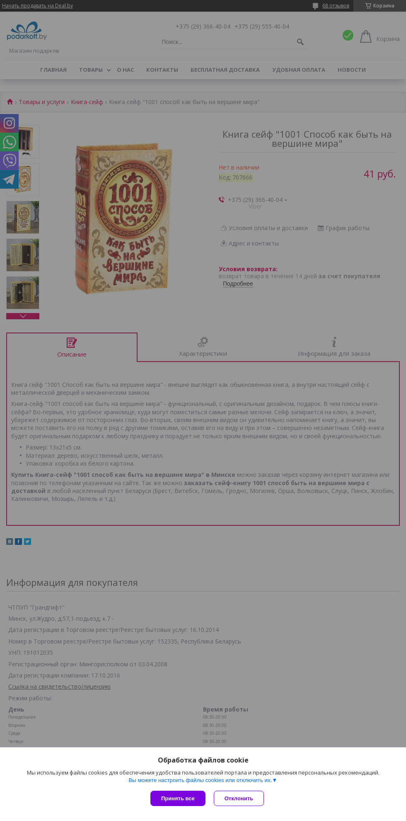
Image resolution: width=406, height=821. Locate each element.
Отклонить (239, 798)
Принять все (178, 798)
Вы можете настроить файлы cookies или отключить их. (200, 780)
